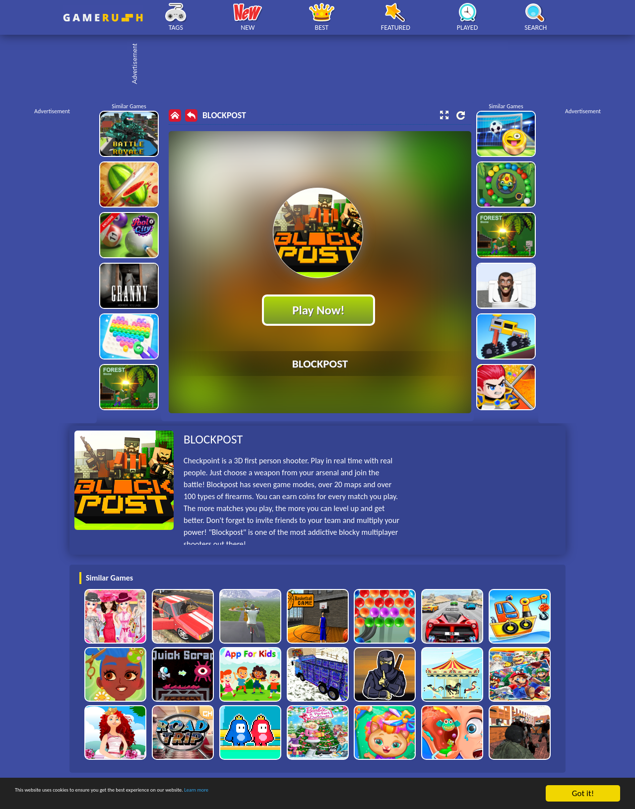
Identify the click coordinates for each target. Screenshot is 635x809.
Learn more (309, 794)
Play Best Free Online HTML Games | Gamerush (103, 17)
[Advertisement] (322, 64)
